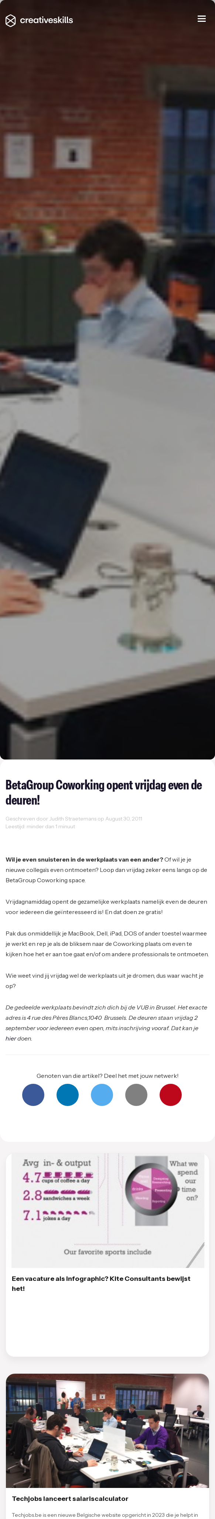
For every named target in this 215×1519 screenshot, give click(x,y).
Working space (58, 835)
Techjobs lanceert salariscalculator (70, 1499)
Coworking (21, 835)
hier (11, 1038)
